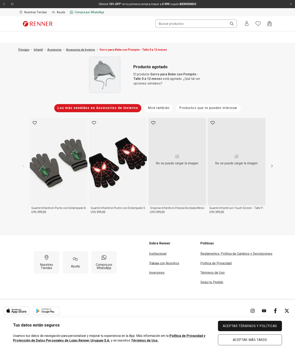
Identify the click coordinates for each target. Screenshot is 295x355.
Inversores (157, 273)
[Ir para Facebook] (275, 311)
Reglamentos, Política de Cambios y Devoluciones (236, 254)
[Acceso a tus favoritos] (258, 24)
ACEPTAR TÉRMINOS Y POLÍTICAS (250, 326)
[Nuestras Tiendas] (46, 262)
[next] (272, 166)
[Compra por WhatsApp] (104, 262)
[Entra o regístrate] (246, 23)
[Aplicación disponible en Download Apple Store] (16, 311)
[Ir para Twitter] (287, 311)
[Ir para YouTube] (264, 311)
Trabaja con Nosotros (164, 263)
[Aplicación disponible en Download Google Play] (46, 311)
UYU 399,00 (38, 212)
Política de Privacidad (216, 263)
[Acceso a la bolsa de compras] (269, 24)
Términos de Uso (212, 273)
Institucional (157, 254)
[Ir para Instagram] (252, 311)
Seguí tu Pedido (211, 282)
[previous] (23, 166)
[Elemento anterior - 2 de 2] (4, 4)
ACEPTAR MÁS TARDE (250, 340)
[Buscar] (230, 24)
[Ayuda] (75, 262)
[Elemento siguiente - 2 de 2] (291, 4)
